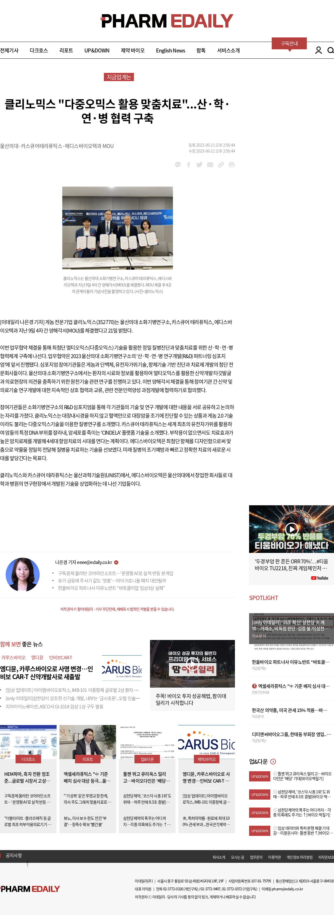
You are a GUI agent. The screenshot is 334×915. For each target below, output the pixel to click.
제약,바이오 (207, 759)
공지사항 (14, 855)
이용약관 (274, 857)
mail (210, 165)
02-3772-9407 (210, 888)
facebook (188, 165)
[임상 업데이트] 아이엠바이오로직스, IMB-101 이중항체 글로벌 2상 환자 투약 (74, 689)
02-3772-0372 (232, 888)
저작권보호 (326, 857)
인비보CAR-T (60, 657)
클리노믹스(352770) (94, 322)
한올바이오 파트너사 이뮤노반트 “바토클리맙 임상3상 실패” (111, 587)
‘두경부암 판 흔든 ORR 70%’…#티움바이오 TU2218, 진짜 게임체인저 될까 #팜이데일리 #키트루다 (291, 568)
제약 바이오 (133, 50)
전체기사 (9, 50)
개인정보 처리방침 (299, 857)
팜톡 (200, 50)
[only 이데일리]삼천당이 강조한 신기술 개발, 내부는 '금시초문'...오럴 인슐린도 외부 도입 (84, 698)
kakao (178, 165)
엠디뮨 (37, 657)
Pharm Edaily (30, 889)
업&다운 (147, 759)
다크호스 (39, 50)
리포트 (66, 50)
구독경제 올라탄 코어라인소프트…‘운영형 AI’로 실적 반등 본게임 (115, 573)
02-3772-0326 (173, 888)
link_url (221, 165)
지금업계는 (119, 77)
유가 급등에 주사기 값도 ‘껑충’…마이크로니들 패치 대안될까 (112, 580)
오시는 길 (237, 857)
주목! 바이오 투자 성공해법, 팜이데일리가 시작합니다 (191, 699)
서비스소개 (228, 50)
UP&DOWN (96, 50)
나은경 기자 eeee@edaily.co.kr (83, 562)
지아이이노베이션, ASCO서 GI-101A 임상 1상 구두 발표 (54, 706)
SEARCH (330, 50)
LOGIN (317, 50)
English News (170, 50)
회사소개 (219, 857)
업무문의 (256, 857)
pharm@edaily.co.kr (287, 888)
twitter (199, 165)
